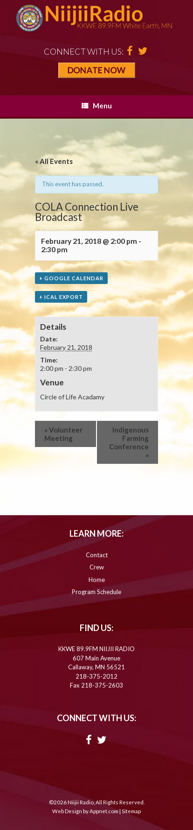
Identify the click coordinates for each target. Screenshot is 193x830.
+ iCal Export (61, 297)
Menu (97, 105)
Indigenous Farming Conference (129, 442)
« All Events (54, 161)
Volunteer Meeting (63, 434)
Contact (97, 555)
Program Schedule (96, 592)
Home (97, 579)
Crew (97, 567)
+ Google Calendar (71, 278)
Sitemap (131, 811)
